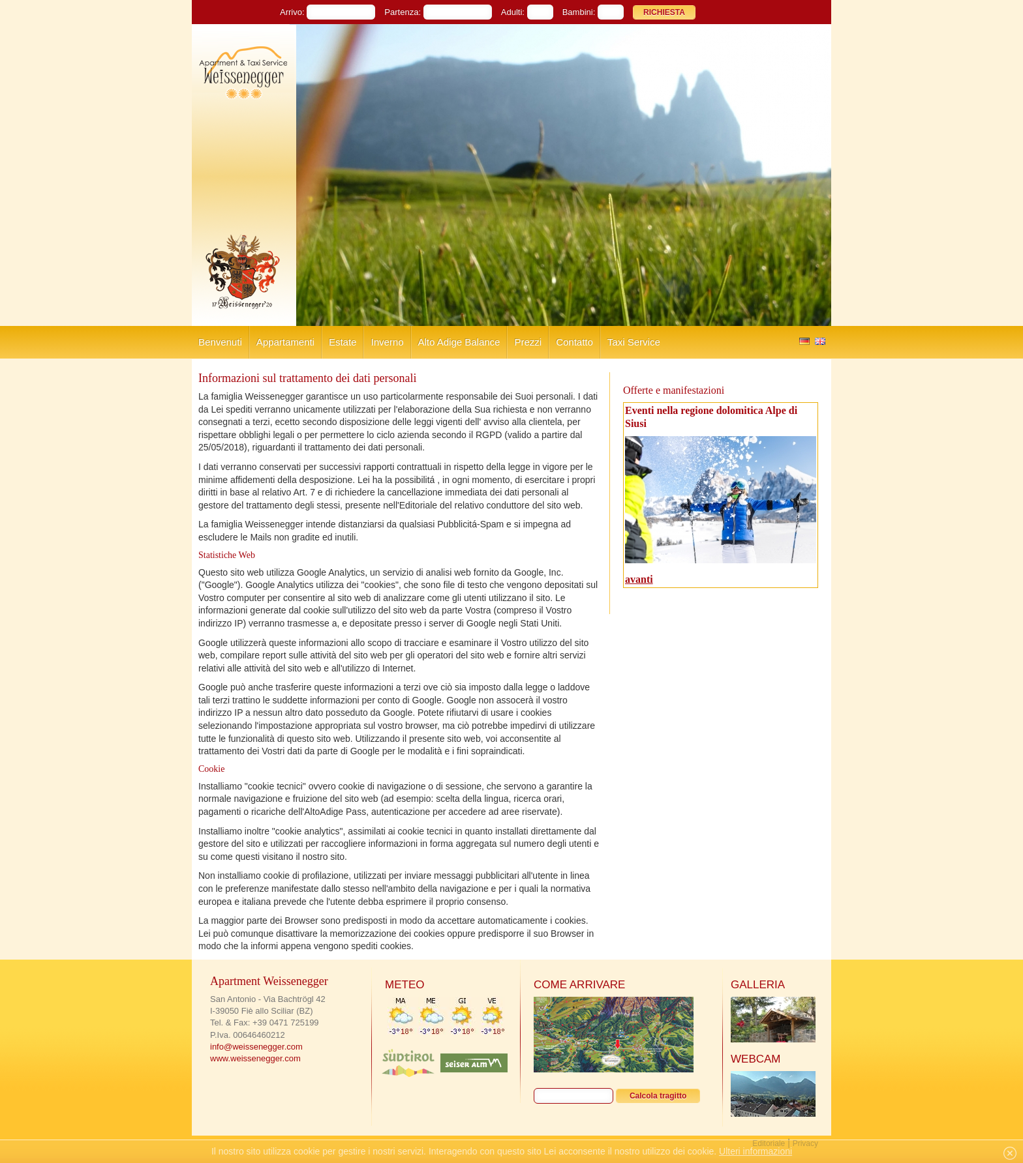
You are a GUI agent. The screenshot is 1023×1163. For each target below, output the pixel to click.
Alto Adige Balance (459, 341)
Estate (343, 341)
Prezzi (528, 341)
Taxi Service (633, 341)
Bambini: (579, 12)
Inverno (387, 341)
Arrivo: (292, 12)
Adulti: (513, 12)
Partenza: (402, 12)
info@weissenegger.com (256, 1047)
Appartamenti (285, 341)
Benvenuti (220, 341)
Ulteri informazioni (755, 1151)
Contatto (574, 341)
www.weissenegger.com (255, 1058)
